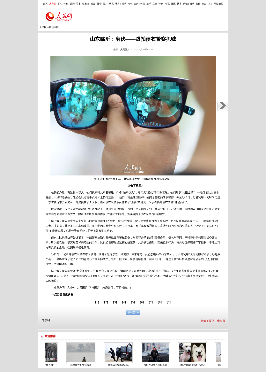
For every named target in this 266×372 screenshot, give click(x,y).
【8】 (159, 302)
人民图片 (125, 49)
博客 (179, 3)
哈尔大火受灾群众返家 (156, 364)
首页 (45, 3)
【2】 (106, 302)
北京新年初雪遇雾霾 (81, 364)
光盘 (204, 3)
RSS (210, 3)
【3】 (115, 302)
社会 (99, 3)
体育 (142, 3)
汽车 (130, 3)
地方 (117, 3)
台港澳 (85, 3)
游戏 (192, 3)
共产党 (52, 3)
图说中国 (54, 27)
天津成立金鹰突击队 (119, 364)
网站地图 (218, 3)
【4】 (124, 302)
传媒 (161, 3)
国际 (72, 3)
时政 (65, 3)
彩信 (198, 3)
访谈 (185, 3)
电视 (167, 3)
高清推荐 (50, 336)
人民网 (43, 27)
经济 (124, 3)
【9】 (168, 302)
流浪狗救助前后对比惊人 (193, 364)
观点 (111, 3)
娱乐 (148, 3)
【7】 (150, 302)
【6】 (141, 302)
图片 (105, 3)
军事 (78, 3)
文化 (154, 3)
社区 (173, 3)
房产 (136, 3)
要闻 (59, 3)
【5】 (132, 302)
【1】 (97, 302)
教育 (93, 3)
